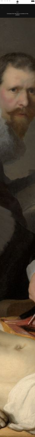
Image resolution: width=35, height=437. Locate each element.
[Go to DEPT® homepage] (17, 2)
